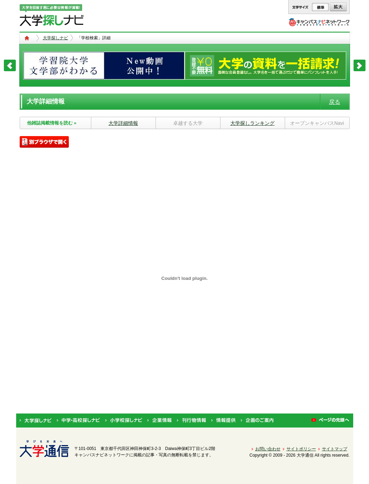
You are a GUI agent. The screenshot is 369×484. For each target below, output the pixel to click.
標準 (320, 7)
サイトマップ (334, 448)
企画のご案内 (257, 421)
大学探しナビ (55, 37)
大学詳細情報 (123, 123)
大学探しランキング (252, 123)
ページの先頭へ (330, 421)
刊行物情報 (191, 421)
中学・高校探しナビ (78, 421)
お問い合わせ (268, 448)
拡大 (338, 7)
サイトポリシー (301, 448)
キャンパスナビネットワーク (319, 22)
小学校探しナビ (123, 421)
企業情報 (159, 421)
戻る (334, 102)
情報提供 (223, 421)
